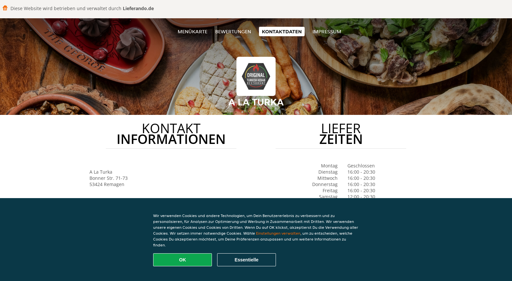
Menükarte (192, 31)
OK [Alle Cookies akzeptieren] (182, 259)
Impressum (326, 31)
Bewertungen (233, 31)
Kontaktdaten (282, 31)
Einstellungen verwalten (278, 233)
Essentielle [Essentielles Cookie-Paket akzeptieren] (246, 259)
